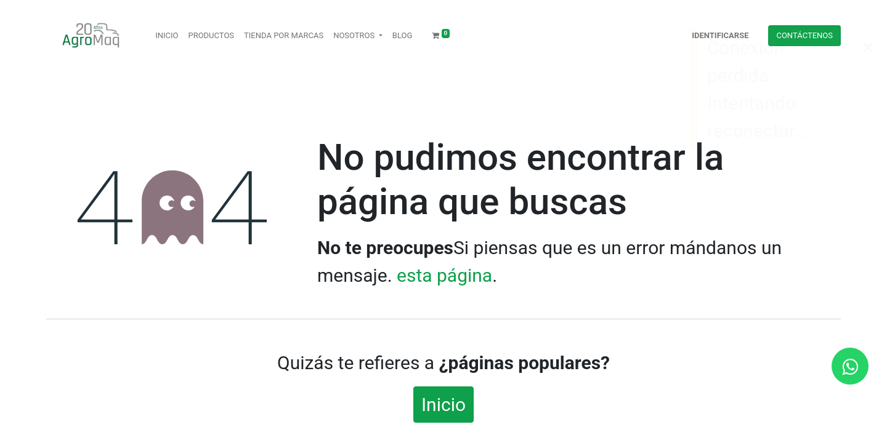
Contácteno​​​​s (804, 35)
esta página (444, 275)
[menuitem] (166, 36)
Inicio (443, 404)
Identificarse (720, 35)
